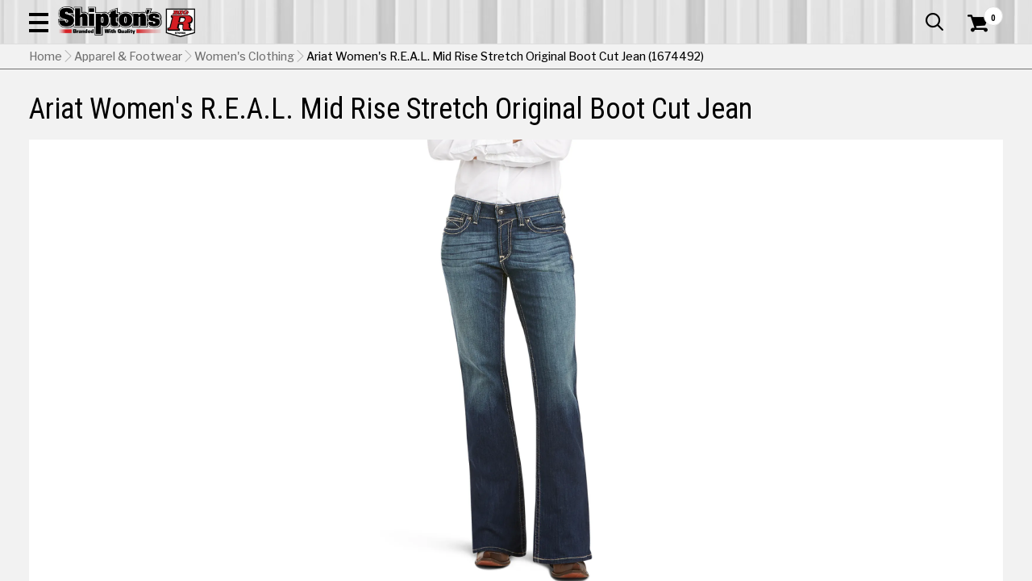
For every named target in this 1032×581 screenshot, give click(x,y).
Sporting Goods (900, 108)
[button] (577, 58)
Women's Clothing (244, 138)
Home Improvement (581, 108)
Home (45, 138)
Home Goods (464, 108)
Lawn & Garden (702, 108)
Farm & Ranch (369, 108)
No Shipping (721, 518)
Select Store (890, 518)
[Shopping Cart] (975, 58)
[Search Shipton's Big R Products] (468, 58)
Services (981, 12)
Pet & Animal (800, 108)
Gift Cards (842, 12)
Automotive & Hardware (239, 108)
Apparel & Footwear (91, 108)
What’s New (913, 12)
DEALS (981, 108)
